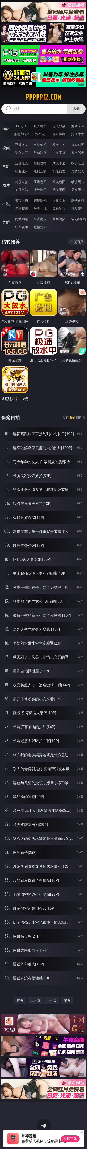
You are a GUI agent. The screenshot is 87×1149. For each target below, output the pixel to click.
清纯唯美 (40, 189)
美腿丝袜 (21, 189)
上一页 (35, 1000)
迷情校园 (21, 208)
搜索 (76, 109)
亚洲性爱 (21, 163)
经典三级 (40, 171)
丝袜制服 (40, 152)
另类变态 (77, 171)
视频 (6, 147)
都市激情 (21, 200)
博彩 (6, 129)
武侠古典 (77, 200)
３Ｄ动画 (77, 144)
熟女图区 (58, 189)
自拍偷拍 (40, 144)
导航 (6, 222)
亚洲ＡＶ (21, 144)
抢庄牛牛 (77, 134)
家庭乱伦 (40, 200)
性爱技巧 (77, 208)
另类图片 (77, 189)
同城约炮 (21, 219)
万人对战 (58, 126)
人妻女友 (58, 200)
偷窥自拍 (21, 182)
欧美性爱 (77, 163)
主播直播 (58, 152)
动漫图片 (77, 182)
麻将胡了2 (21, 134)
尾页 (67, 1000)
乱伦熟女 (58, 171)
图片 (6, 185)
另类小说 (40, 208)
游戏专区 (77, 126)
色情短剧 (40, 227)
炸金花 (40, 134)
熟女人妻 (21, 152)
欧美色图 (58, 182)
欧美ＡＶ (58, 144)
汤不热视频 (78, 219)
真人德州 (40, 126)
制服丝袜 (21, 171)
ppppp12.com (44, 97)
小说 (6, 203)
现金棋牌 (58, 134)
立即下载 (70, 1138)
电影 (6, 166)
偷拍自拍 (40, 163)
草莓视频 (58, 219)
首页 (20, 1000)
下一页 (52, 1000)
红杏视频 (21, 227)
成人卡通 (58, 163)
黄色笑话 (58, 208)
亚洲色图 (40, 182)
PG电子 (21, 126)
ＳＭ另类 (77, 152)
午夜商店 (40, 219)
